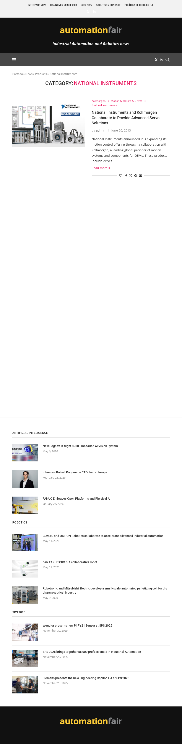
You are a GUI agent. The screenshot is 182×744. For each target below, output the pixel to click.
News (28, 74)
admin (100, 130)
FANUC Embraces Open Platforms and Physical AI (76, 499)
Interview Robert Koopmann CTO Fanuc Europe (75, 472)
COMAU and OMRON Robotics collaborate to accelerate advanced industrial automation (103, 536)
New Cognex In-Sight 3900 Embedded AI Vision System (80, 446)
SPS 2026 (86, 5)
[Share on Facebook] (126, 176)
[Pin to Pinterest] (135, 176)
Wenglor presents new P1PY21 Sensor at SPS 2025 (77, 625)
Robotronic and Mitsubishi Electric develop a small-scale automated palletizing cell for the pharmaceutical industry (105, 591)
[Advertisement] (44, 265)
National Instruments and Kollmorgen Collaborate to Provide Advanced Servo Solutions (125, 118)
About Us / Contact (108, 5)
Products (41, 74)
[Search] (167, 59)
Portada (17, 74)
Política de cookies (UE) (139, 5)
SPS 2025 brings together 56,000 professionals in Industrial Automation (92, 652)
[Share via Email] (140, 176)
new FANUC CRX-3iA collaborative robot (70, 562)
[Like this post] (120, 176)
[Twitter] (88, 11)
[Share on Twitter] (130, 176)
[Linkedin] (94, 11)
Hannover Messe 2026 (63, 5)
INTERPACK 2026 (37, 5)
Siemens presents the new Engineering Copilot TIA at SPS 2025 (86, 678)
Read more (101, 168)
